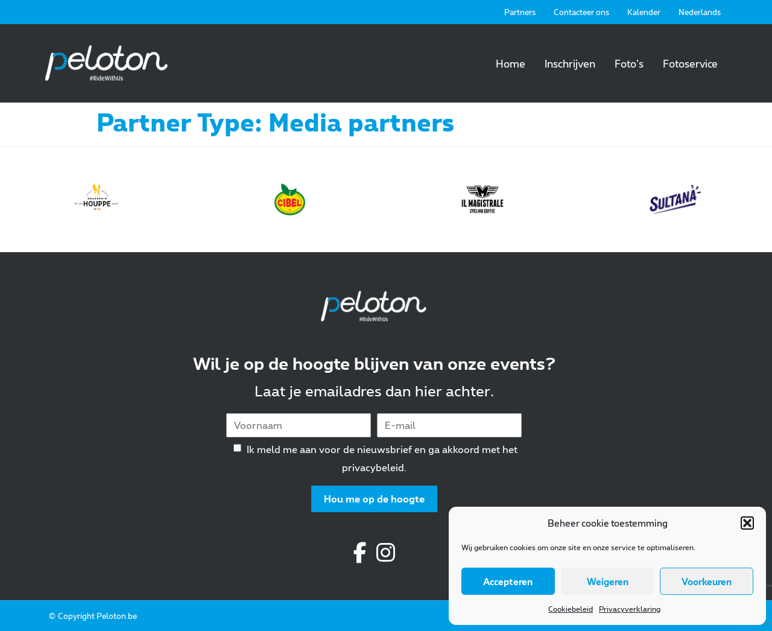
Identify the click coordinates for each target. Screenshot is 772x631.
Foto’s (629, 63)
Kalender (643, 12)
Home (510, 63)
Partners (520, 12)
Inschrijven (570, 63)
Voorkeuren (707, 581)
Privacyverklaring (629, 608)
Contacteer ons (581, 12)
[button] (747, 523)
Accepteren (508, 581)
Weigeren (607, 581)
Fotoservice (690, 63)
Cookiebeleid (570, 608)
